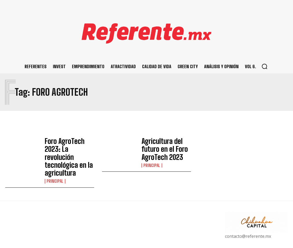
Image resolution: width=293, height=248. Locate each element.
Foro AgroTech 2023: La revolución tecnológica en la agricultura (69, 149)
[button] (264, 66)
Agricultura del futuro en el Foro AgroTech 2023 (165, 149)
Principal (55, 161)
